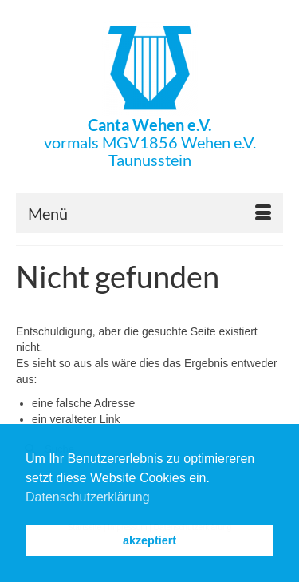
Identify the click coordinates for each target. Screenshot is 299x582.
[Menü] (149, 213)
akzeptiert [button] (149, 540)
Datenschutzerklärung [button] (88, 497)
